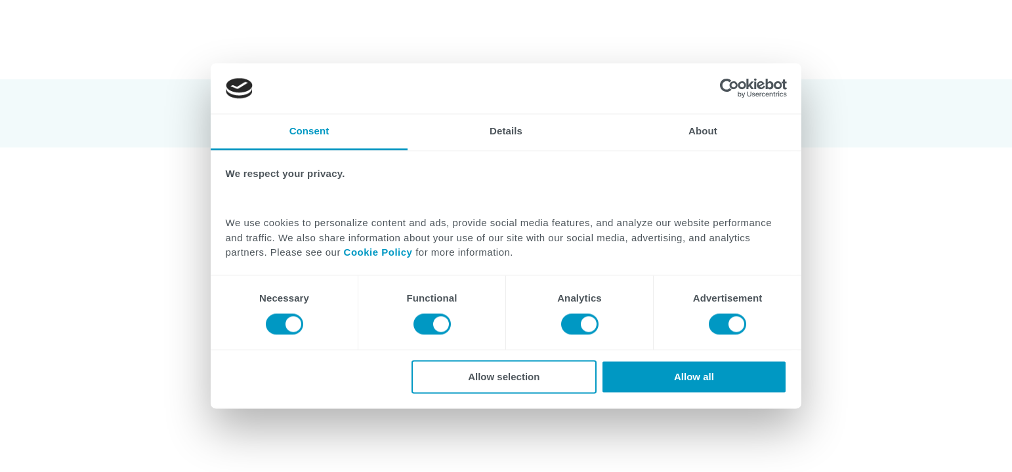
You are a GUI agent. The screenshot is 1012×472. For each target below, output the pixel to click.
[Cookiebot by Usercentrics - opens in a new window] (729, 88)
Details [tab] (506, 130)
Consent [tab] (309, 130)
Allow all (694, 376)
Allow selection (503, 376)
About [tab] (702, 130)
